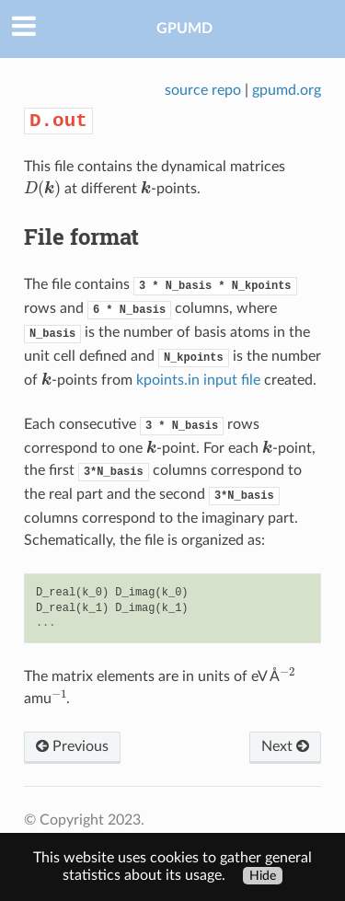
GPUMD (184, 28)
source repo (203, 90)
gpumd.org (286, 90)
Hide (262, 876)
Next (285, 746)
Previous (72, 746)
